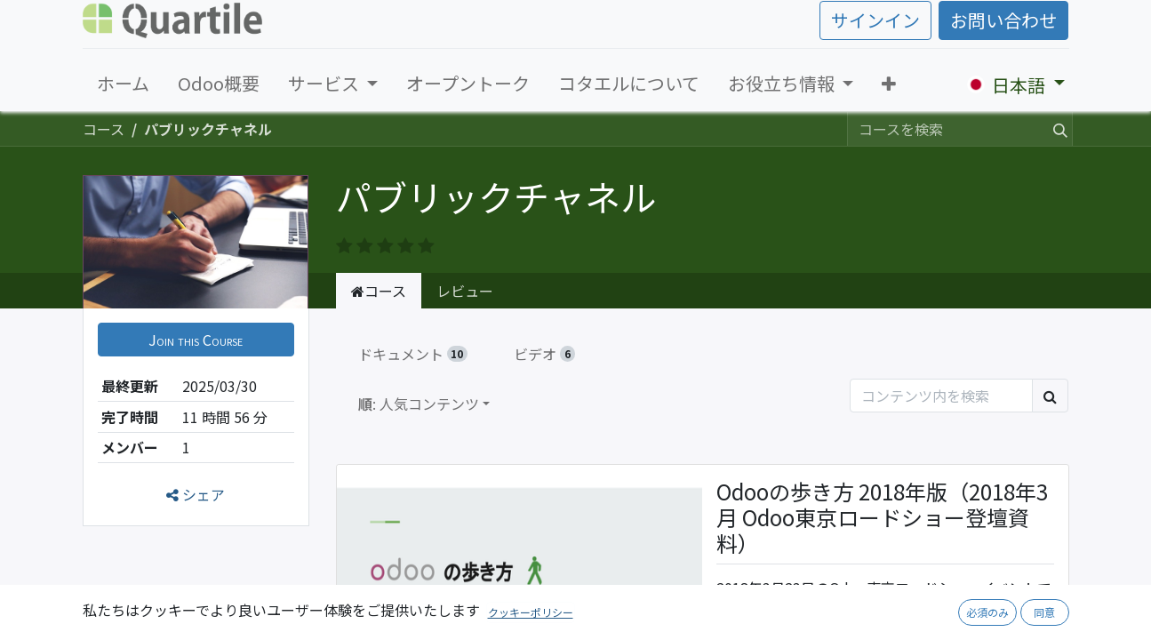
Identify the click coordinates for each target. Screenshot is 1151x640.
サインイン (875, 20)
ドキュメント (413, 353)
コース (103, 129)
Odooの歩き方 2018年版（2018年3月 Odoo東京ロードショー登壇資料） (882, 518)
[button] (888, 83)
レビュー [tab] (464, 290)
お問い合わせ (1003, 20)
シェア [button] (195, 494)
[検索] (1057, 129)
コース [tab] (378, 290)
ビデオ (544, 353)
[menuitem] (123, 83)
